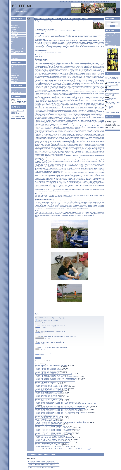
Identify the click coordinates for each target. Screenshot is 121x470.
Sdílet (37, 314)
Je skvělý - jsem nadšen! (109, 107)
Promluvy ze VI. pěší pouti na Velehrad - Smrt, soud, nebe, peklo (52, 439)
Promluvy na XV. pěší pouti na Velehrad (46, 420)
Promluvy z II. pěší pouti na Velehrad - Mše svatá (48, 445)
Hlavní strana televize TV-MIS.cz (17, 66)
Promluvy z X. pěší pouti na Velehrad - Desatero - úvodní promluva (53, 433)
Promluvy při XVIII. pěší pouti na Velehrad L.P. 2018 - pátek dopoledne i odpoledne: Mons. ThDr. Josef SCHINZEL (66, 403)
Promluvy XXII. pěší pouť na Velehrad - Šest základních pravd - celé (53, 374)
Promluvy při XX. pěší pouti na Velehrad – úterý (48, 393)
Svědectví (13, 41)
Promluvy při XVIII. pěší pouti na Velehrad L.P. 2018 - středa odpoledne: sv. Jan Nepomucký (60, 408)
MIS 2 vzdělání (14, 73)
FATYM (107, 43)
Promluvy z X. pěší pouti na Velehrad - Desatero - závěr (50, 426)
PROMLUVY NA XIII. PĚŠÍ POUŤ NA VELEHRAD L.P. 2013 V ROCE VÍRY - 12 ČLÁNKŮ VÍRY (61, 422)
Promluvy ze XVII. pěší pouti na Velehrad (46, 415)
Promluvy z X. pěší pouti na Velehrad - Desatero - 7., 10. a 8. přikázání (54, 427)
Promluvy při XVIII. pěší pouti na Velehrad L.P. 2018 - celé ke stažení (54, 402)
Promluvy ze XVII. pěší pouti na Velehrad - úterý (48, 418)
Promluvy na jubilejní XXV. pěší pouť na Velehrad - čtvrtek (51, 365)
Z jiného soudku (15, 46)
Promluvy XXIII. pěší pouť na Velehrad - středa (48, 369)
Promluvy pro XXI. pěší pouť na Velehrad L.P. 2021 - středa (51, 386)
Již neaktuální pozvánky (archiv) (17, 48)
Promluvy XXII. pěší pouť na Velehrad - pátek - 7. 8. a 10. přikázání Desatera (56, 376)
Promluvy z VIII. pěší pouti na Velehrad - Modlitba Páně (50, 436)
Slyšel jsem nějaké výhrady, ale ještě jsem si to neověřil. (112, 94)
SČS (114, 2)
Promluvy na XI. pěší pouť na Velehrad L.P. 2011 (48, 425)
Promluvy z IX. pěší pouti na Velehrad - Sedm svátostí (50, 435)
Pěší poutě (13, 29)
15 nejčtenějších (15, 56)
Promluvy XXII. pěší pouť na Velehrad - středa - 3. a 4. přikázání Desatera (55, 379)
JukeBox (71, 2)
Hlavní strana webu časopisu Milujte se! (18, 89)
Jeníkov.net (108, 41)
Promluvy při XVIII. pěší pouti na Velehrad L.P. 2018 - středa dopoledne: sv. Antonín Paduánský (61, 409)
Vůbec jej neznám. (109, 82)
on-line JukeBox (109, 39)
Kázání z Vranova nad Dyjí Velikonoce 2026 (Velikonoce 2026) (43, 466)
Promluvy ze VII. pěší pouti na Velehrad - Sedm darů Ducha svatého (53, 437)
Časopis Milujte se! (110, 33)
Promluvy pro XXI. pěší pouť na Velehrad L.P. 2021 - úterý (51, 388)
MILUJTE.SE (107, 2)
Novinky (13, 68)
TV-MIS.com (87, 2)
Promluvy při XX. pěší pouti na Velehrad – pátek (48, 389)
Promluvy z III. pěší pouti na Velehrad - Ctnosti (47, 443)
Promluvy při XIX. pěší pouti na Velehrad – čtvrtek (48, 398)
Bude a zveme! (14, 25)
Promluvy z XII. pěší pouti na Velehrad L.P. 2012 (48, 423)
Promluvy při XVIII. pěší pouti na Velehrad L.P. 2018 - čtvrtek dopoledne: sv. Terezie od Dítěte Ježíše (62, 406)
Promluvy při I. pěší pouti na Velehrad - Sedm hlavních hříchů (52, 446)
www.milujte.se (59, 318)
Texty (12, 39)
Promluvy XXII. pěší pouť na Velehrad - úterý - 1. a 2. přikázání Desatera (55, 381)
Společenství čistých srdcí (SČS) (111, 36)
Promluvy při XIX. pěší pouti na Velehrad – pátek (48, 396)
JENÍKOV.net (97, 2)
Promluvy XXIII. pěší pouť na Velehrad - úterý (47, 371)
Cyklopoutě (14, 31)
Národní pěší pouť (15, 27)
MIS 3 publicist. (15, 75)
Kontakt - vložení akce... (21, 11)
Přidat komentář (82, 448)
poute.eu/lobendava (16, 113)
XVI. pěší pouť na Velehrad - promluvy (45, 419)
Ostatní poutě (14, 33)
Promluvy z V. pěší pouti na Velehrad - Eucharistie (48, 440)
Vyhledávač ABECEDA (110, 45)
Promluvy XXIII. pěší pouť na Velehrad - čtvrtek (48, 368)
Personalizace (14, 58)
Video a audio (14, 37)
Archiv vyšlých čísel (16, 92)
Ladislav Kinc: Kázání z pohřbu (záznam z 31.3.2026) (41, 464)
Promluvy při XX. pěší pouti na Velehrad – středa (48, 392)
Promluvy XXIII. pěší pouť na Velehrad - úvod (47, 372)
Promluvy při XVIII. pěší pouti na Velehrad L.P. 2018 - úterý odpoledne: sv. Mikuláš (57, 410)
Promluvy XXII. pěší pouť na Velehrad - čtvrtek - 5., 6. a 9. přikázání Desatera (56, 378)
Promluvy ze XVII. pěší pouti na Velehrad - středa (48, 416)
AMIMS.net (63, 2)
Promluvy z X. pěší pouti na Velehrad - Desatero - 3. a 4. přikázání (53, 430)
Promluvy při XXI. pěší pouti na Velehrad (46, 384)
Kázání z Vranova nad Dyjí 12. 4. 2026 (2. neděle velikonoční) (43, 463)
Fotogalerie (14, 35)
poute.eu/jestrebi (20, 118)
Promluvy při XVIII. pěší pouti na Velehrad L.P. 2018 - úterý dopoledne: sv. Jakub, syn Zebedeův (61, 412)
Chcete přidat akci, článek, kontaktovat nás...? (17, 52)
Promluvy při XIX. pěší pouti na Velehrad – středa (48, 399)
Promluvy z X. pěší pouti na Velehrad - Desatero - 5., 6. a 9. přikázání (54, 429)
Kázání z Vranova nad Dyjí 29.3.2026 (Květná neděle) (41, 467)
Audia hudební (14, 79)
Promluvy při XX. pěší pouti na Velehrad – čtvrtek (48, 391)
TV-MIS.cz (78, 2)
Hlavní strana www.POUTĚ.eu (15, 22)
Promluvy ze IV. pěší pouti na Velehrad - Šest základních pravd (52, 442)
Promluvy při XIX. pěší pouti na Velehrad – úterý (48, 401)
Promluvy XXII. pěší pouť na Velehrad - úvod (47, 382)
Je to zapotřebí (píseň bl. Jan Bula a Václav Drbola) (41, 461)
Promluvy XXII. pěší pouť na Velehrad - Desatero (48, 375)
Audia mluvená (14, 81)
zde (20, 99)
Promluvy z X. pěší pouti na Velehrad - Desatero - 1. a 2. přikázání (53, 432)
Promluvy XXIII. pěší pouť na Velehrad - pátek (47, 367)
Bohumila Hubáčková (44, 448)
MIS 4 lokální (14, 77)
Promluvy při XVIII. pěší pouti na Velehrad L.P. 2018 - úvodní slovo (53, 413)
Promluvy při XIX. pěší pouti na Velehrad (46, 395)
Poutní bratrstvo (15, 43)
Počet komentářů (73, 448)
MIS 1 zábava (14, 71)
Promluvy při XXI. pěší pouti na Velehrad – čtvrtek (48, 385)
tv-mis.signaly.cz (21, 101)
